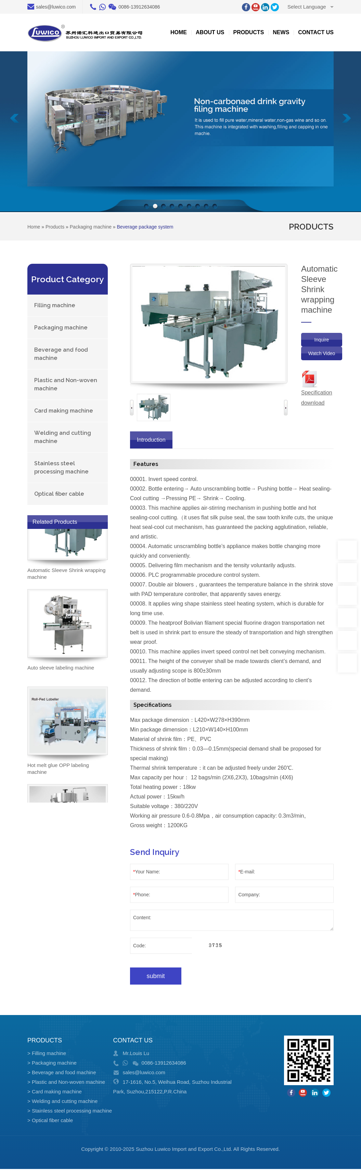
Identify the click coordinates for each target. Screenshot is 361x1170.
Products (248, 32)
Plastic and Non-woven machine (65, 384)
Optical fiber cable (59, 494)
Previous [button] (131, 407)
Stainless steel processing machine (61, 467)
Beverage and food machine (61, 354)
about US (210, 32)
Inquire (321, 339)
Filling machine (54, 305)
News (281, 32)
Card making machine (63, 410)
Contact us (316, 32)
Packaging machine (61, 327)
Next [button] (285, 407)
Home (178, 32)
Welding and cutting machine (62, 437)
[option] (153, 407)
